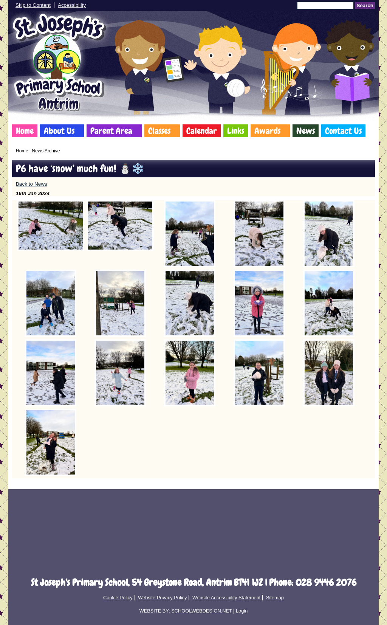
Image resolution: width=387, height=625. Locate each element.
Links (235, 130)
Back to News (31, 184)
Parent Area (111, 130)
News (305, 130)
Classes (159, 130)
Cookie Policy (118, 597)
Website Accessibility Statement (226, 597)
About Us (59, 130)
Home (25, 130)
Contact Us (343, 130)
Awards (267, 130)
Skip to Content (33, 5)
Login (242, 611)
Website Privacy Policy (162, 597)
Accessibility (72, 5)
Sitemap (275, 597)
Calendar (201, 130)
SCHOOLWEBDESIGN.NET (201, 611)
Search (365, 5)
